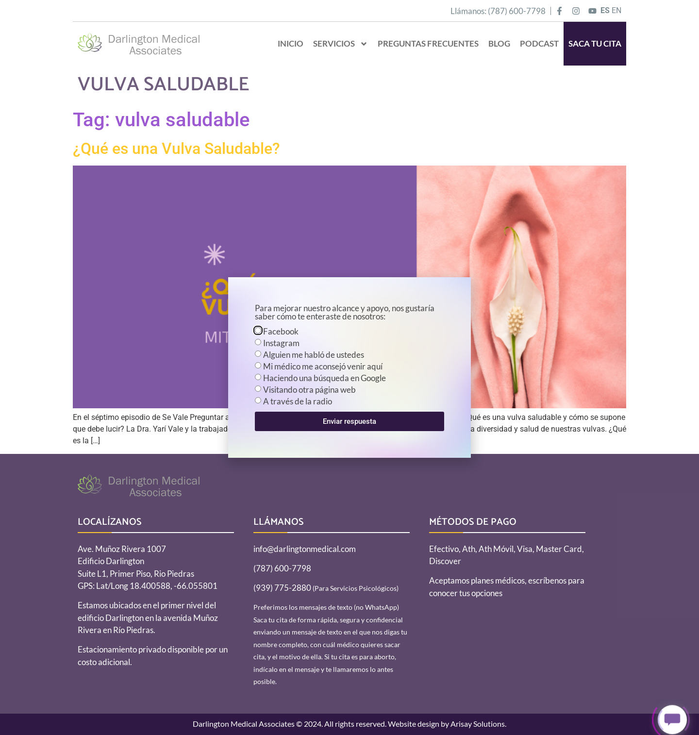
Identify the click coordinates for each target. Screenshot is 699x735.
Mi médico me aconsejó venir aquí (323, 366)
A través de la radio (297, 401)
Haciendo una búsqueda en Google (324, 378)
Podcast (539, 43)
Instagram (281, 343)
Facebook (281, 331)
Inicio (290, 43)
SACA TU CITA (594, 43)
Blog (499, 43)
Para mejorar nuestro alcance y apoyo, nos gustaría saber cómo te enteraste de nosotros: (344, 312)
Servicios (340, 44)
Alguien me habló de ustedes (313, 355)
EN (616, 10)
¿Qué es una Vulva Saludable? (176, 148)
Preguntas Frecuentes (428, 43)
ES (605, 10)
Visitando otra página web (309, 389)
